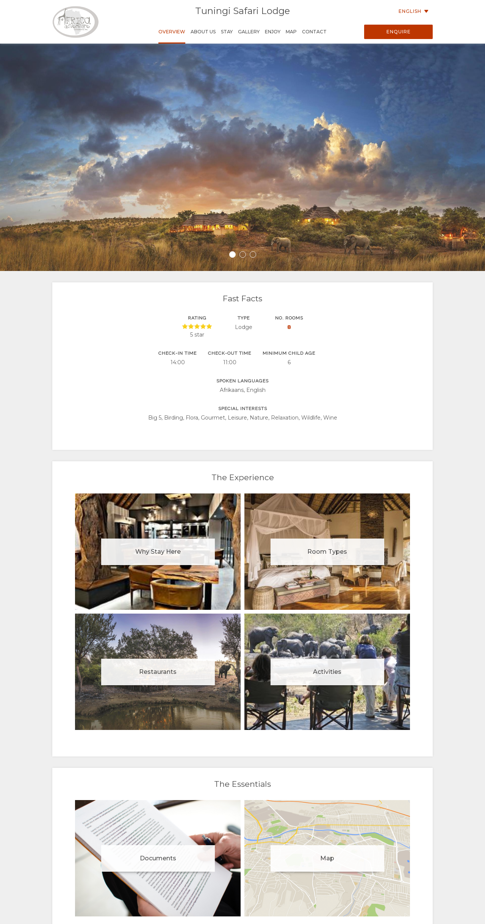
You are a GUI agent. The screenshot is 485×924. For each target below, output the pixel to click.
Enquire (398, 31)
